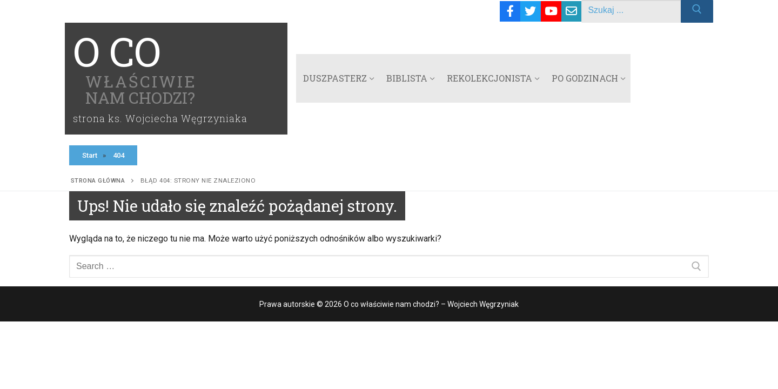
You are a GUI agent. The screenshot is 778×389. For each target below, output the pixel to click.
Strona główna (98, 180)
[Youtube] (551, 11)
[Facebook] (510, 11)
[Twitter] (530, 11)
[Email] (571, 11)
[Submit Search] (697, 11)
